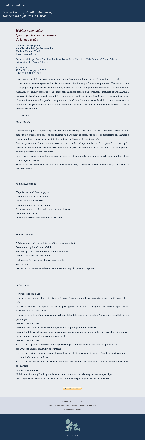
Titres (80, 401)
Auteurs (73, 401)
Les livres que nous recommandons (63, 405)
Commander (69, 410)
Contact (82, 405)
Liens (78, 410)
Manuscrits (91, 405)
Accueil (65, 401)
